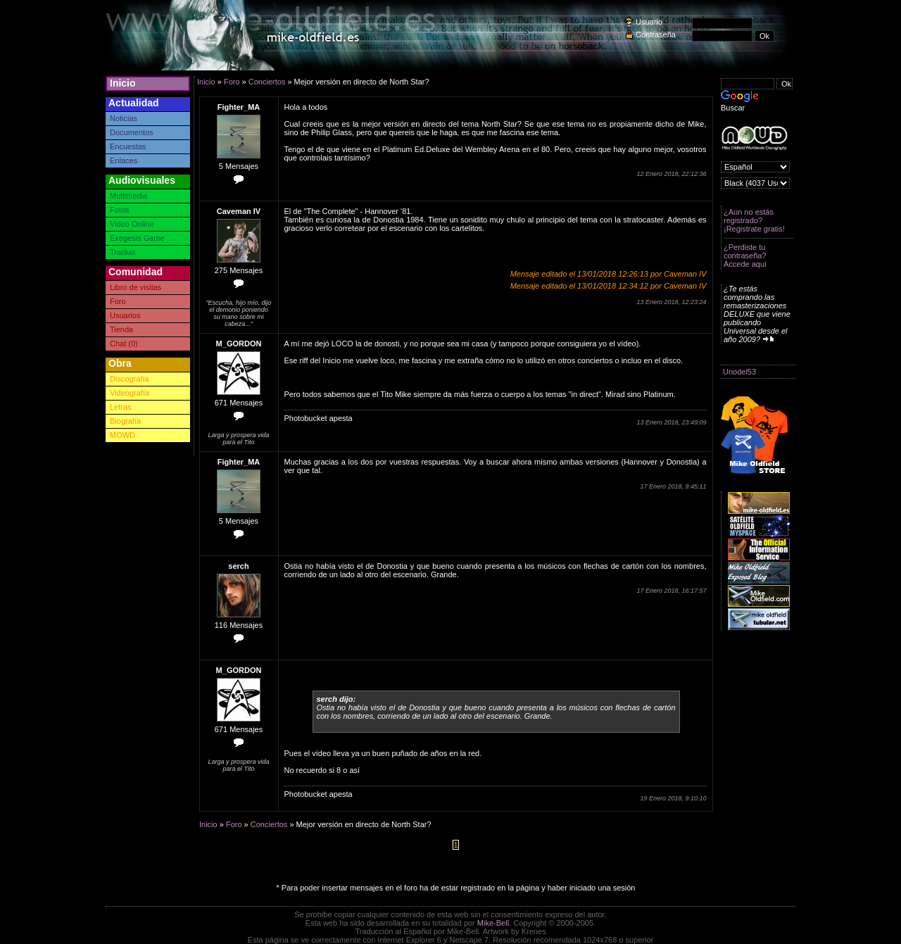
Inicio (123, 83)
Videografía (129, 393)
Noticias (123, 118)
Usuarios (125, 315)
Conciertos (267, 81)
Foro (118, 301)
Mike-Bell (493, 923)
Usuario (649, 22)
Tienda (121, 329)
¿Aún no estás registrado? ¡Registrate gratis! (754, 220)
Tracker (123, 252)
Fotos (120, 210)
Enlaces (123, 160)
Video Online (132, 224)
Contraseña (656, 34)
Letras (121, 407)
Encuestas (128, 146)
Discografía (129, 379)
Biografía (125, 421)
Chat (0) (124, 343)
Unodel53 (739, 371)
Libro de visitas (135, 287)
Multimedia (128, 195)
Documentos (131, 132)
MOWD (122, 435)
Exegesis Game (137, 238)
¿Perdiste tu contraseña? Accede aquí (745, 255)
